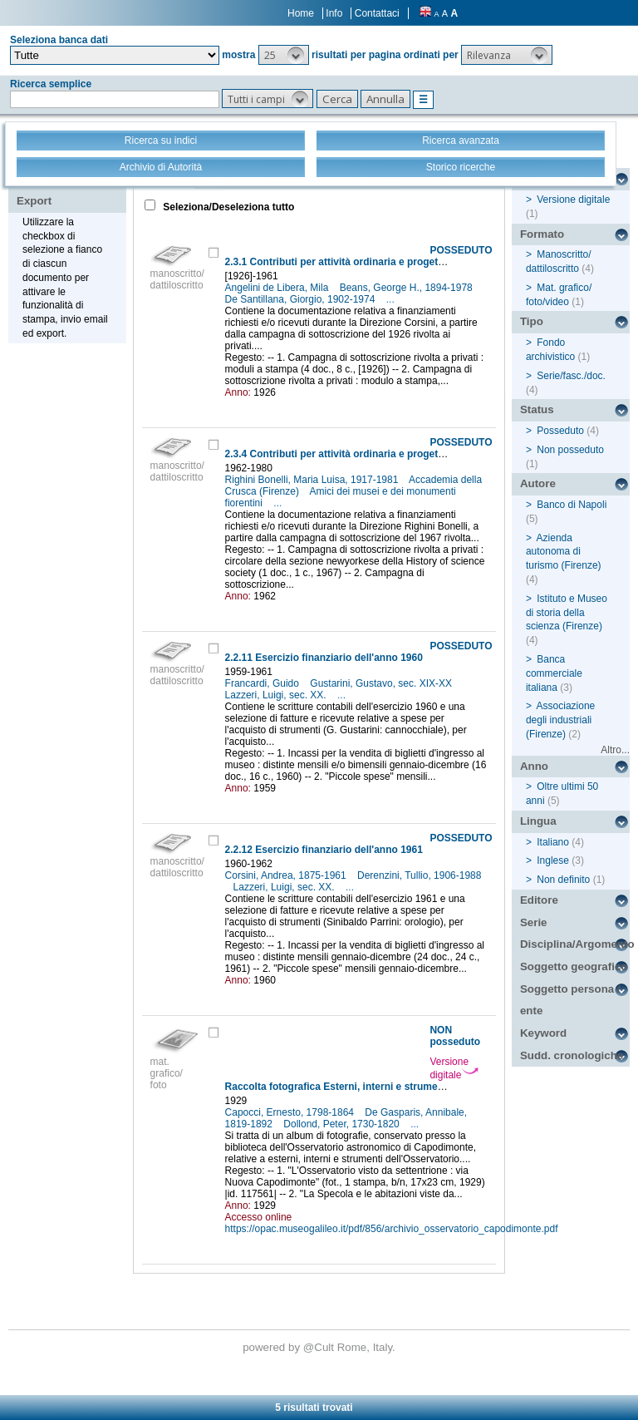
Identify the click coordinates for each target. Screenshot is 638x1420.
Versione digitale (453, 1068)
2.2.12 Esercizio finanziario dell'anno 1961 (324, 849)
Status (537, 409)
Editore (539, 900)
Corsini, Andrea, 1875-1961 (287, 875)
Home (300, 13)
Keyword (543, 1033)
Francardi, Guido (263, 683)
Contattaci (377, 13)
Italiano (553, 842)
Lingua (538, 821)
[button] (283, 55)
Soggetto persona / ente (570, 1000)
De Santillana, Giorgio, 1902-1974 (301, 299)
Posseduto (560, 430)
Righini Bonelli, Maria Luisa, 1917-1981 (313, 480)
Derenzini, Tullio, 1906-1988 (419, 875)
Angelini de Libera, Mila (278, 287)
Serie (533, 922)
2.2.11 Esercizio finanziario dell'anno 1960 (324, 657)
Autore (538, 483)
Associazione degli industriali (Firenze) (560, 720)
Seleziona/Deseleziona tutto (227, 207)
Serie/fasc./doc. (571, 376)
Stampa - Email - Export (69, 189)
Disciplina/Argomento (575, 944)
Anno (534, 766)
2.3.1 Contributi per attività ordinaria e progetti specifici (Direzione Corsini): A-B (413, 262)
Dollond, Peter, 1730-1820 (342, 1124)
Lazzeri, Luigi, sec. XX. (277, 695)
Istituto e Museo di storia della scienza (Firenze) (566, 613)
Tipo (531, 321)
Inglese (553, 860)
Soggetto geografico (574, 966)
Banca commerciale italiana (554, 673)
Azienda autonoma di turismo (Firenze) (563, 552)
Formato (542, 234)
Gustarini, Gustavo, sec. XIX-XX (382, 683)
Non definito (563, 879)
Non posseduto (570, 450)
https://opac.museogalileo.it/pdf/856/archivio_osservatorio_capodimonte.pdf (391, 1229)
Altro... (615, 750)
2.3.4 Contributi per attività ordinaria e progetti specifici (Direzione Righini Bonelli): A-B (431, 454)
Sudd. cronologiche (571, 1055)
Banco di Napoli (571, 504)
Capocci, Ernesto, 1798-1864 (291, 1112)
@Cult (320, 1347)
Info (334, 13)
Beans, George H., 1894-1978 (407, 287)
